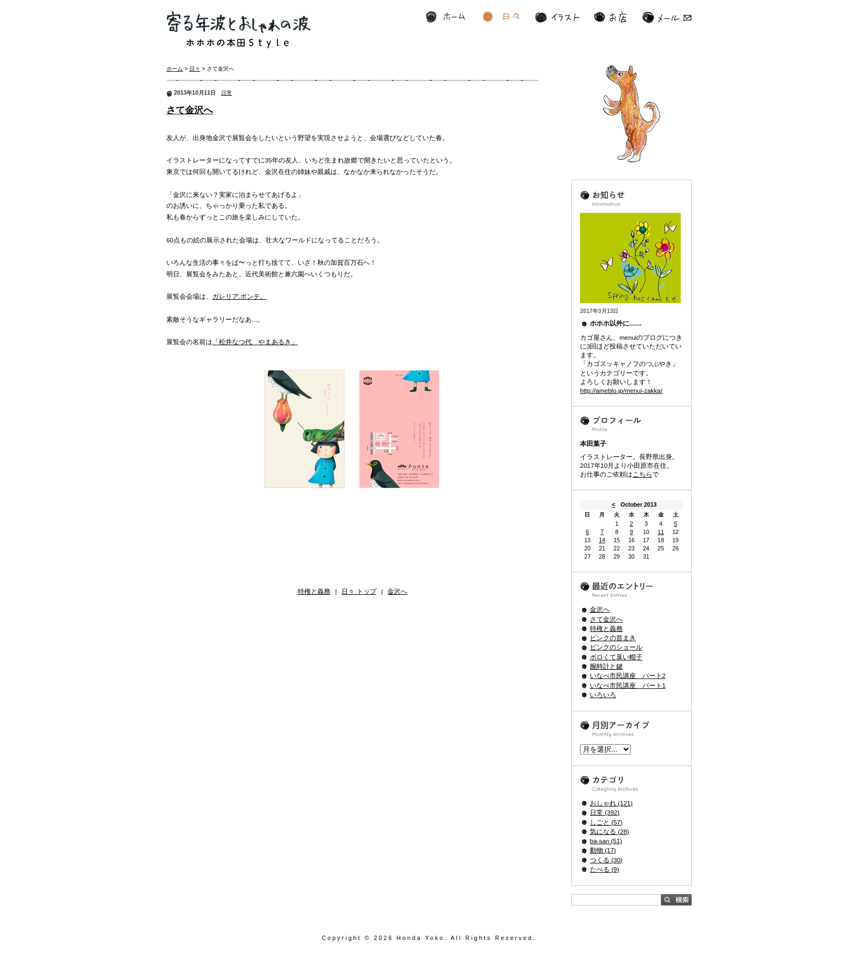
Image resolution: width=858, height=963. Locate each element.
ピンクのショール (616, 647)
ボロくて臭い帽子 (616, 657)
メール (667, 17)
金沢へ (397, 591)
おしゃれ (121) (611, 803)
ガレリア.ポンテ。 (239, 296)
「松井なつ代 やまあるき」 (255, 342)
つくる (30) (606, 860)
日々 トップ (358, 591)
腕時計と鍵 (606, 666)
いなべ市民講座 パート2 (627, 675)
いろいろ (603, 695)
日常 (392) (604, 812)
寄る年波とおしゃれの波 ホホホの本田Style (238, 30)
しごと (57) (606, 822)
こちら (642, 474)
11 (661, 532)
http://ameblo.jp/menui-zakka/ (621, 390)
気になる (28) (609, 831)
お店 (610, 17)
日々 (501, 17)
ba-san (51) (606, 841)
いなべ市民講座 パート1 (627, 685)
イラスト (557, 17)
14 (602, 540)
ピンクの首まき (613, 638)
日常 (226, 93)
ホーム (445, 17)
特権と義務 (314, 591)
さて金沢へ (189, 110)
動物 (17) (603, 850)
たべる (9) (604, 869)
